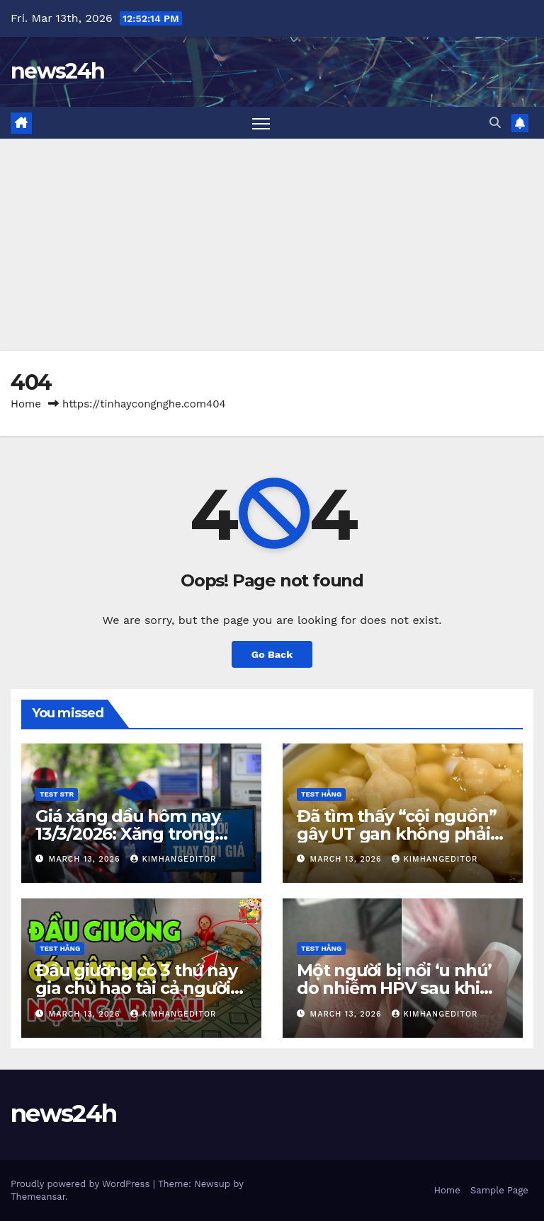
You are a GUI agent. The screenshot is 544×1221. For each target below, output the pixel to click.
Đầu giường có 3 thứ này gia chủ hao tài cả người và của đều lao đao (136, 988)
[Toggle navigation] (261, 123)
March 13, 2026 (86, 859)
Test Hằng (321, 794)
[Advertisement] (272, 245)
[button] (495, 122)
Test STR (57, 794)
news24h (57, 71)
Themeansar (38, 1196)
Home (26, 404)
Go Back (272, 654)
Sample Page (499, 1190)
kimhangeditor (173, 859)
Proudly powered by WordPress (82, 1184)
